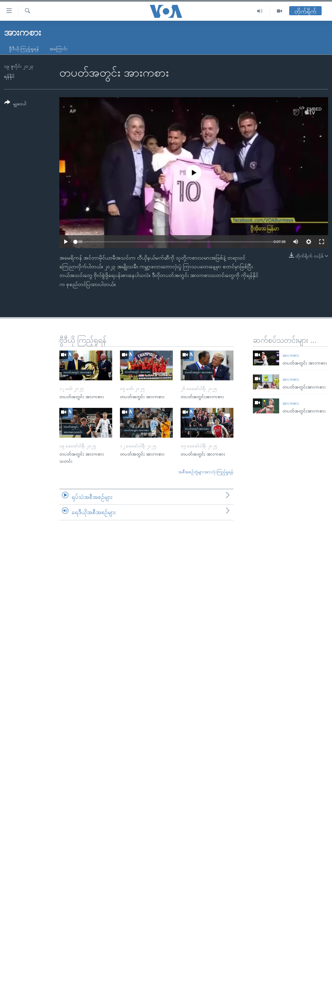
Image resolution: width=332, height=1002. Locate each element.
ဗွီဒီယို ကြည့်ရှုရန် (24, 48)
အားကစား (290, 355)
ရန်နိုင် (9, 76)
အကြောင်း (58, 48)
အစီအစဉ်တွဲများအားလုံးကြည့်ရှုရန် (205, 471)
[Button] (15, 104)
